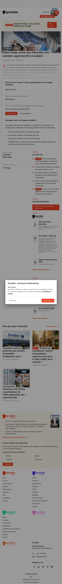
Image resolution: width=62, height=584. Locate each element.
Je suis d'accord (48, 300)
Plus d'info (13, 300)
